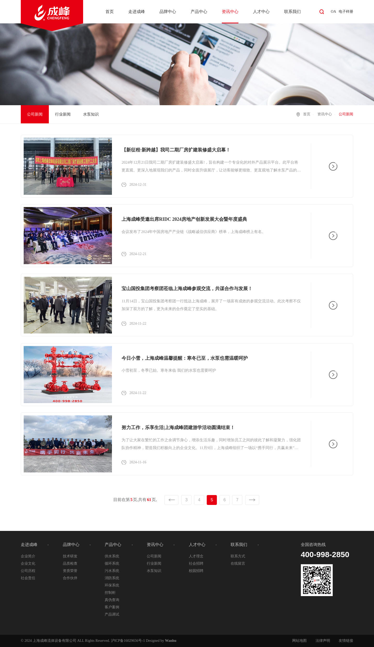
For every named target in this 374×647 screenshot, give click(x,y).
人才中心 (261, 11)
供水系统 (112, 556)
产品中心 (199, 11)
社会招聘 (196, 563)
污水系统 (112, 571)
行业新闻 (63, 114)
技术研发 (70, 556)
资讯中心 (230, 11)
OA (333, 12)
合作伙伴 (70, 578)
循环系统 (112, 563)
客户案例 (112, 607)
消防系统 (112, 578)
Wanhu (170, 641)
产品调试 (112, 614)
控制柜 (110, 593)
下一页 (252, 500)
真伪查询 (112, 600)
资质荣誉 (70, 571)
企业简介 (28, 556)
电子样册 (346, 12)
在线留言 (238, 563)
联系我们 (292, 11)
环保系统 (112, 585)
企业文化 (28, 563)
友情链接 (346, 641)
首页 (109, 11)
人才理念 (196, 556)
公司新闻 (35, 114)
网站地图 (299, 641)
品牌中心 (167, 11)
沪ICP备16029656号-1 (128, 641)
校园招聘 (196, 571)
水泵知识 (91, 114)
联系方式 (238, 556)
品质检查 (70, 563)
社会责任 (28, 578)
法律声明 (323, 641)
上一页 (171, 500)
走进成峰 (136, 11)
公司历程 (28, 571)
